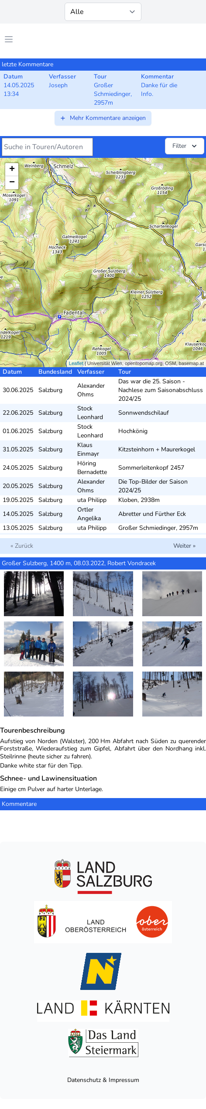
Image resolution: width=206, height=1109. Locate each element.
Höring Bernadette (92, 467)
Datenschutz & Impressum (103, 1080)
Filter (185, 146)
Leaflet (76, 363)
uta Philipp (91, 500)
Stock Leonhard (90, 412)
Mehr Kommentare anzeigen (102, 118)
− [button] (12, 182)
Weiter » (184, 546)
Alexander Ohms (91, 390)
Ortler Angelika (89, 513)
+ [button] (12, 169)
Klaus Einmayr (88, 449)
